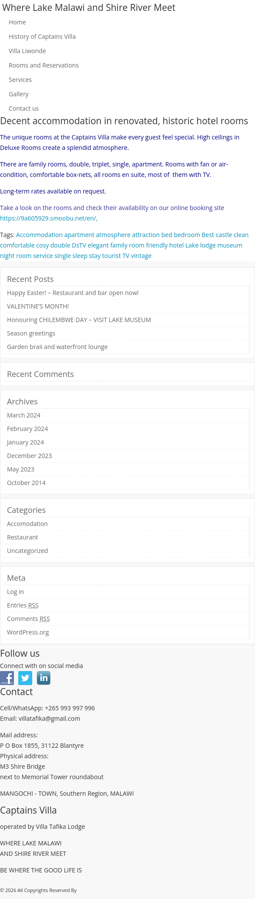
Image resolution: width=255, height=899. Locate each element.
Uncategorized (27, 550)
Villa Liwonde (27, 51)
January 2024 (25, 442)
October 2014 (26, 482)
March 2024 (23, 415)
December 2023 (29, 455)
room (24, 255)
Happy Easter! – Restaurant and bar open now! (73, 292)
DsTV (79, 245)
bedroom (187, 235)
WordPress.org (28, 632)
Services (20, 79)
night (7, 255)
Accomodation (27, 523)
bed (166, 235)
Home (17, 22)
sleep (80, 255)
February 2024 (27, 428)
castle (224, 235)
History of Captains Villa (42, 36)
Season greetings (31, 333)
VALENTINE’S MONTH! (38, 306)
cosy (42, 245)
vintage (141, 255)
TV (125, 255)
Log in (15, 591)
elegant (98, 245)
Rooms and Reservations (44, 65)
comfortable (17, 245)
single (62, 255)
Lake (191, 245)
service (43, 255)
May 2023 (20, 469)
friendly (157, 245)
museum (230, 245)
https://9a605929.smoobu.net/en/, (48, 218)
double (60, 245)
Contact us (24, 108)
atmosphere (113, 235)
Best (208, 235)
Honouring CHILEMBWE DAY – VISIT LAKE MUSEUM (79, 319)
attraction (146, 235)
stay (95, 255)
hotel (176, 245)
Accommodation (39, 235)
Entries (23, 605)
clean (241, 235)
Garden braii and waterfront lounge (57, 347)
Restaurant (22, 537)
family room (127, 245)
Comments (28, 618)
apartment (79, 235)
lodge (208, 245)
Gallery (19, 94)
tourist (111, 255)
